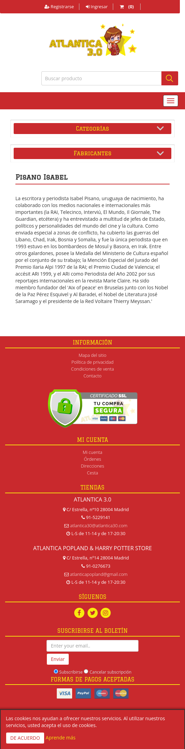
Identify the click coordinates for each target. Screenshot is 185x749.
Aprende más (61, 737)
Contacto (92, 376)
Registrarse (59, 6)
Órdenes (92, 459)
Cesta (92, 473)
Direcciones (92, 466)
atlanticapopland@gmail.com (99, 574)
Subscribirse (70, 672)
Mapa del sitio (92, 355)
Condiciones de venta (92, 369)
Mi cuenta (92, 452)
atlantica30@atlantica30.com (99, 525)
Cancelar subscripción (110, 672)
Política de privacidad (92, 362)
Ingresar (97, 6)
